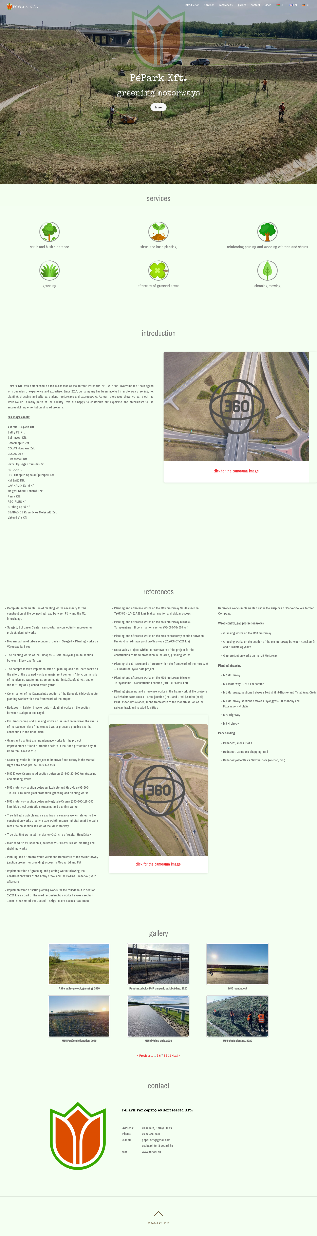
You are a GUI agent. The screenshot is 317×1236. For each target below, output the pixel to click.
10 (169, 1055)
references (226, 5)
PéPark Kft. (157, 1223)
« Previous (143, 1055)
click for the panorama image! (236, 471)
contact (255, 5)
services (209, 5)
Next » (176, 1055)
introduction (192, 5)
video (268, 5)
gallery (242, 5)
